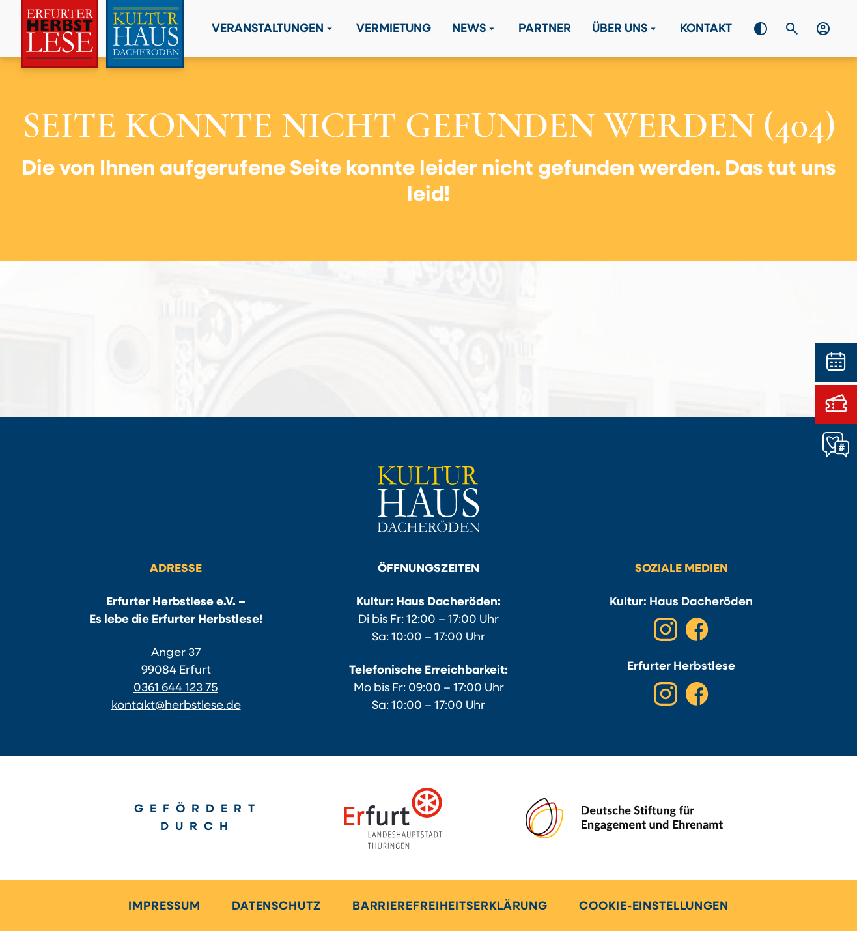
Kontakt (706, 29)
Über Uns (625, 28)
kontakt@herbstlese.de (176, 706)
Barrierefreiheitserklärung (450, 906)
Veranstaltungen (273, 28)
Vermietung (393, 29)
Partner (544, 29)
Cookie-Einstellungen (654, 906)
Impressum (164, 906)
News (475, 28)
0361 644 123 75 (175, 688)
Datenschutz (276, 906)
